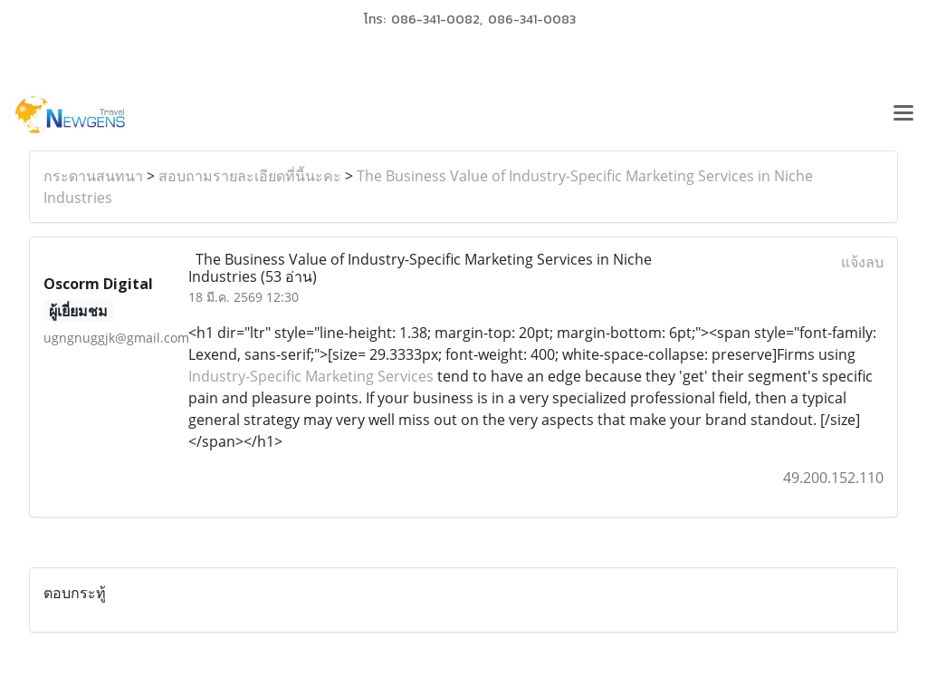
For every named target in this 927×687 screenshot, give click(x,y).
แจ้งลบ (862, 262)
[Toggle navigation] (903, 115)
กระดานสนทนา (93, 176)
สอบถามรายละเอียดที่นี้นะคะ (249, 176)
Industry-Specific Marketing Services (311, 376)
